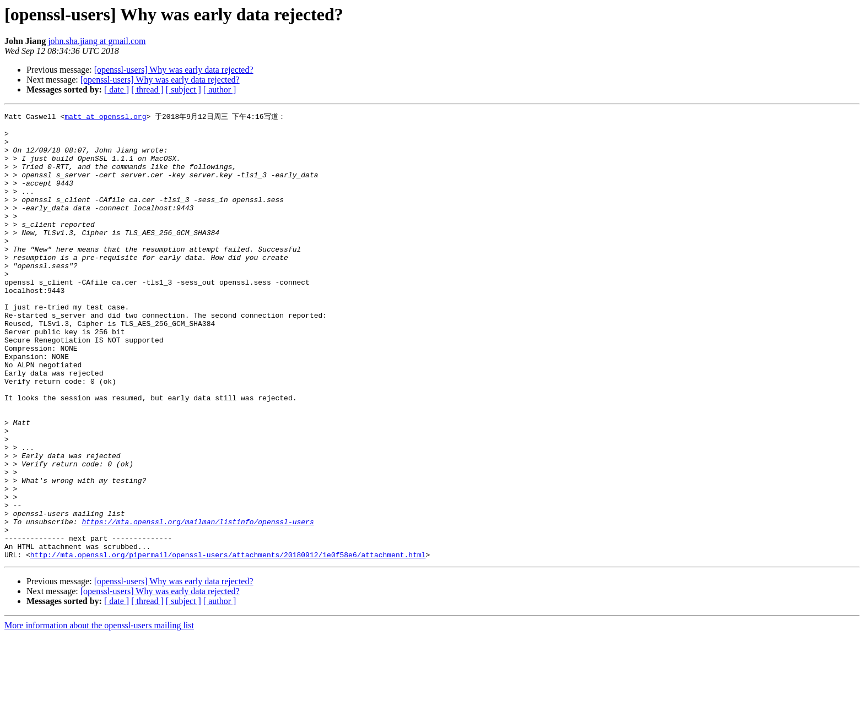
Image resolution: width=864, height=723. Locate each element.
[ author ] (219, 89)
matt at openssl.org (105, 117)
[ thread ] (147, 89)
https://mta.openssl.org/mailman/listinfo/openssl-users (198, 603)
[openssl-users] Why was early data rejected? (173, 69)
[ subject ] (183, 89)
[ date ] (116, 89)
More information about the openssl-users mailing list (99, 713)
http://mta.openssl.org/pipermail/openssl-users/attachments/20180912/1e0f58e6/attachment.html (228, 643)
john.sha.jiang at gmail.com (96, 41)
